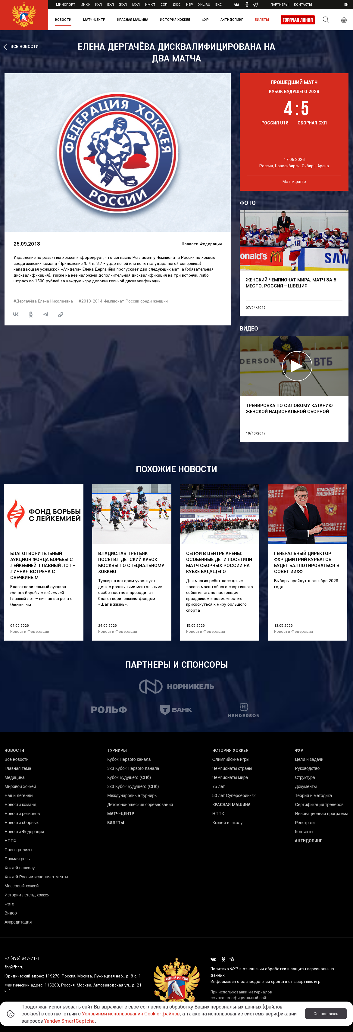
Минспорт (65, 4)
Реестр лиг (305, 822)
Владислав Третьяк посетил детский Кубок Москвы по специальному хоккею (131, 562)
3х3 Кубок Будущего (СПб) (133, 786)
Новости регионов (22, 813)
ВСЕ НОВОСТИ (25, 46)
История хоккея (175, 19)
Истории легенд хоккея (27, 894)
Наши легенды (19, 795)
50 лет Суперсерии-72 (234, 795)
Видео (11, 913)
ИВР (189, 4)
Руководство (307, 768)
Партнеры (279, 4)
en (346, 4)
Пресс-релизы (18, 849)
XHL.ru (204, 4)
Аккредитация (18, 922)
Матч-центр (94, 19)
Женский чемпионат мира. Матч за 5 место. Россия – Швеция (291, 283)
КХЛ (98, 4)
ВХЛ (110, 4)
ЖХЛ (123, 4)
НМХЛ (150, 4)
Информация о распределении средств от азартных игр (265, 981)
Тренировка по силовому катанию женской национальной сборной (289, 408)
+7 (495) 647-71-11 (23, 958)
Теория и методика (313, 795)
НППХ (11, 840)
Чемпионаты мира (230, 777)
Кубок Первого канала (129, 759)
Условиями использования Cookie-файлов (131, 1013)
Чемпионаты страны (232, 768)
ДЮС (177, 4)
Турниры (117, 750)
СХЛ (164, 4)
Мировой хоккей (20, 786)
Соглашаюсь (326, 1013)
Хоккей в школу (20, 867)
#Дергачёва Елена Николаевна (43, 301)
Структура (305, 777)
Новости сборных (22, 822)
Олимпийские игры (230, 759)
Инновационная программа (321, 813)
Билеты (262, 19)
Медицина (15, 777)
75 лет (218, 786)
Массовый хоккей (22, 885)
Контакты (303, 4)
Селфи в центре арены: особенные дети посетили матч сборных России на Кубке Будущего (219, 562)
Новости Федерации (202, 243)
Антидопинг (231, 19)
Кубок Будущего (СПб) (129, 777)
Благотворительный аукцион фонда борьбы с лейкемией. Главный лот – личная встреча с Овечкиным (42, 565)
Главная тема (18, 768)
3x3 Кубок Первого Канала (133, 768)
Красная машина (132, 19)
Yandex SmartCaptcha (69, 1021)
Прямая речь (17, 858)
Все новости (17, 759)
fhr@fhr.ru (14, 967)
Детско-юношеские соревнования (140, 804)
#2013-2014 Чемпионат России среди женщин (123, 301)
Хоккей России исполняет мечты (36, 876)
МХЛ (136, 4)
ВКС (218, 4)
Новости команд (20, 804)
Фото (9, 904)
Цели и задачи (309, 759)
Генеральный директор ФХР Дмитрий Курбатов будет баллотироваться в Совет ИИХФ (306, 562)
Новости (63, 19)
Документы (306, 786)
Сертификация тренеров (319, 804)
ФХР (205, 19)
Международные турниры (132, 795)
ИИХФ (85, 4)
